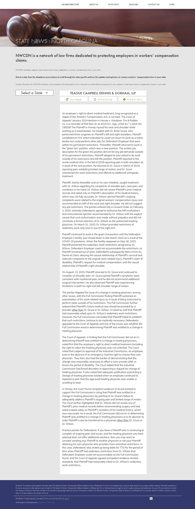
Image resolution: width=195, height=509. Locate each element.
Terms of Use (48, 500)
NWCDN (23, 8)
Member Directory (70, 4)
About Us (93, 4)
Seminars (133, 4)
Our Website (75, 100)
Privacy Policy (58, 500)
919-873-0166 (105, 100)
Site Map (40, 500)
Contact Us (153, 4)
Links (171, 4)
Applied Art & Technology (46, 503)
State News (113, 4)
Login (66, 500)
